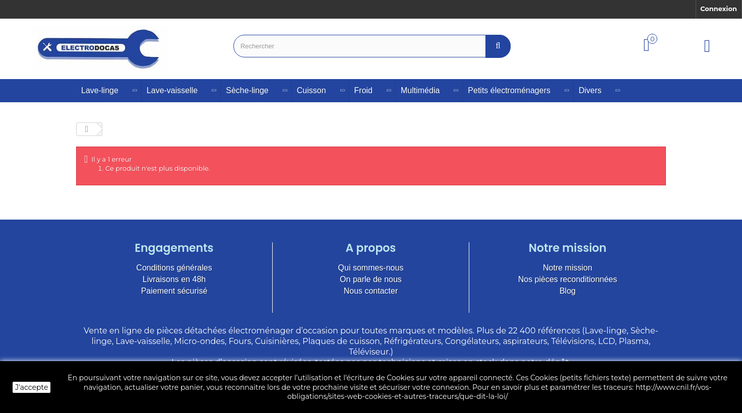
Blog (568, 291)
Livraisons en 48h (174, 279)
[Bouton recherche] (498, 46)
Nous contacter (371, 291)
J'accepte (31, 387)
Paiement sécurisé (174, 291)
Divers (590, 90)
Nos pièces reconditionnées (567, 279)
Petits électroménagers (509, 90)
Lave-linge (99, 90)
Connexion (718, 9)
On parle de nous (371, 279)
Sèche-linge (247, 90)
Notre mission (567, 267)
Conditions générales (174, 267)
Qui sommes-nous (371, 267)
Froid (363, 90)
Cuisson (311, 90)
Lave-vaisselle (172, 90)
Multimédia (420, 90)
